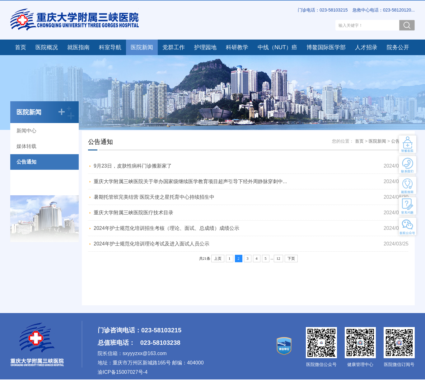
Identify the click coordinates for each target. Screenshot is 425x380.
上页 (218, 258)
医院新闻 (142, 47)
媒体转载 (26, 146)
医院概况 (46, 47)
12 (278, 258)
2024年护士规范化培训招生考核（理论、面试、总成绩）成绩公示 (166, 228)
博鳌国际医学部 (326, 47)
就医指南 (78, 47)
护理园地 (205, 47)
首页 (20, 47)
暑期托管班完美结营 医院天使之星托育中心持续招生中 (154, 197)
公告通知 (26, 161)
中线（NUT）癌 (277, 47)
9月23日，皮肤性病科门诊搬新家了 (133, 166)
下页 (291, 258)
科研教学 (237, 47)
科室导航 (110, 47)
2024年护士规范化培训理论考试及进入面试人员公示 (151, 243)
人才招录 (366, 47)
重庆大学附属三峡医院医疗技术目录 (133, 212)
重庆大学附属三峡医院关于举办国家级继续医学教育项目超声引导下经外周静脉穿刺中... (190, 181)
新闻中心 (26, 130)
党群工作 (173, 47)
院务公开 (398, 47)
